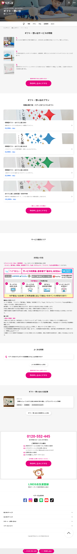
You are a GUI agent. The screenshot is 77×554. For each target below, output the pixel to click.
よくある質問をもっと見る (38, 364)
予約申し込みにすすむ (38, 83)
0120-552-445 (31, 551)
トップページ (6, 27)
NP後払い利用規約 (8, 326)
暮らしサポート (15, 27)
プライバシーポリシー (25, 326)
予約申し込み (48, 551)
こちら (11, 331)
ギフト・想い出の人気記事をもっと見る (38, 413)
